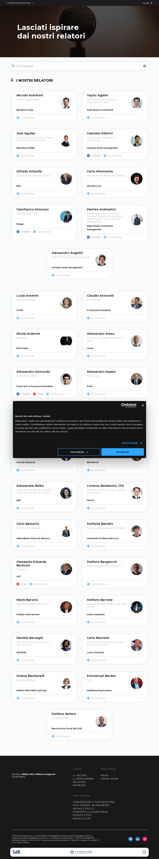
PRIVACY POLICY (84, 808)
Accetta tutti (122, 452)
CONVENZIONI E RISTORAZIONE (94, 802)
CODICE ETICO (82, 815)
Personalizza (79, 452)
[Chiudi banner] (143, 405)
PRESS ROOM (109, 778)
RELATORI (79, 782)
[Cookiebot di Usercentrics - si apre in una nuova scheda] (123, 405)
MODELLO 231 (82, 818)
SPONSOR (79, 785)
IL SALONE (80, 775)
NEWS (105, 775)
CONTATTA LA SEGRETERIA (90, 812)
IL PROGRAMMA (83, 778)
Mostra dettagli (130, 443)
